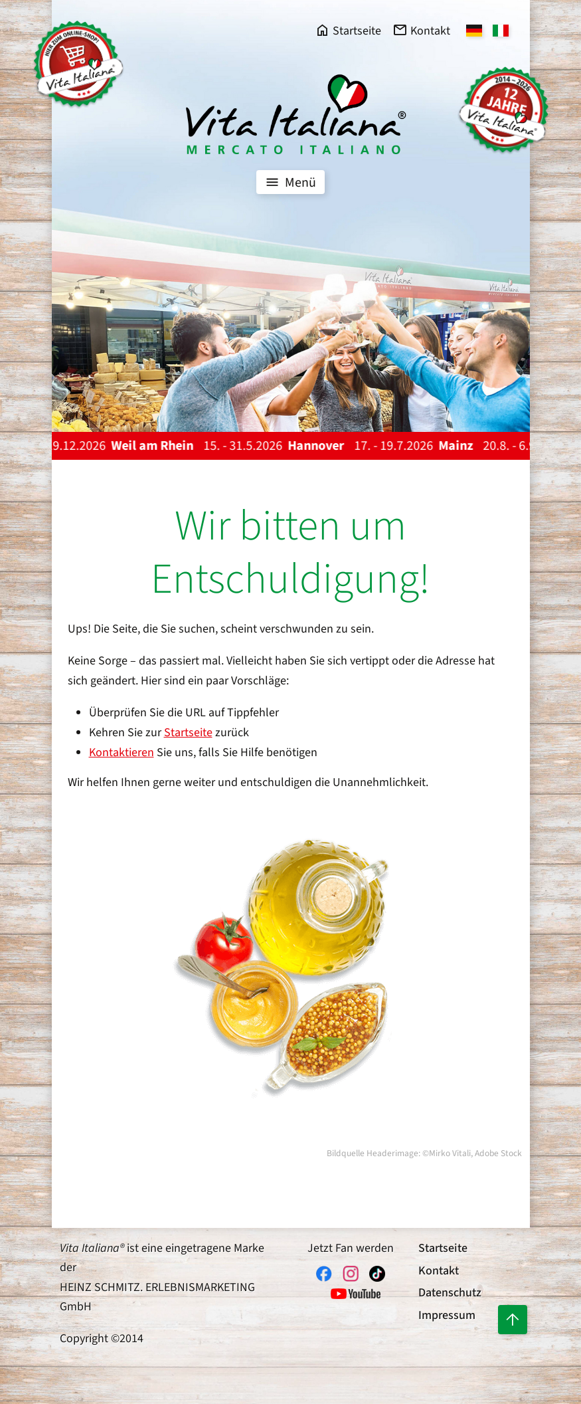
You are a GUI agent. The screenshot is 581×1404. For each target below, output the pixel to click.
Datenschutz (449, 1292)
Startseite (188, 732)
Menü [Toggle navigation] (289, 182)
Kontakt (438, 1270)
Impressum (446, 1315)
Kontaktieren (121, 752)
